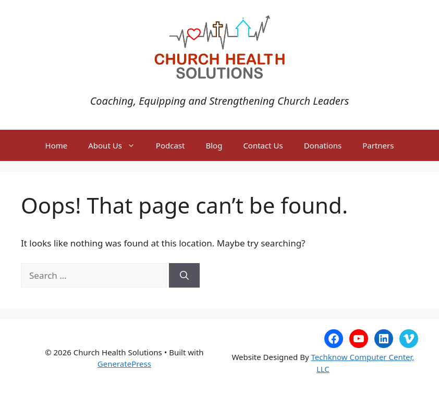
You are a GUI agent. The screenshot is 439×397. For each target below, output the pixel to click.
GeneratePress (124, 363)
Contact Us (263, 145)
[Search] (184, 275)
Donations (323, 145)
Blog (213, 145)
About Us (116, 145)
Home (56, 145)
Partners (378, 145)
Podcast (170, 145)
